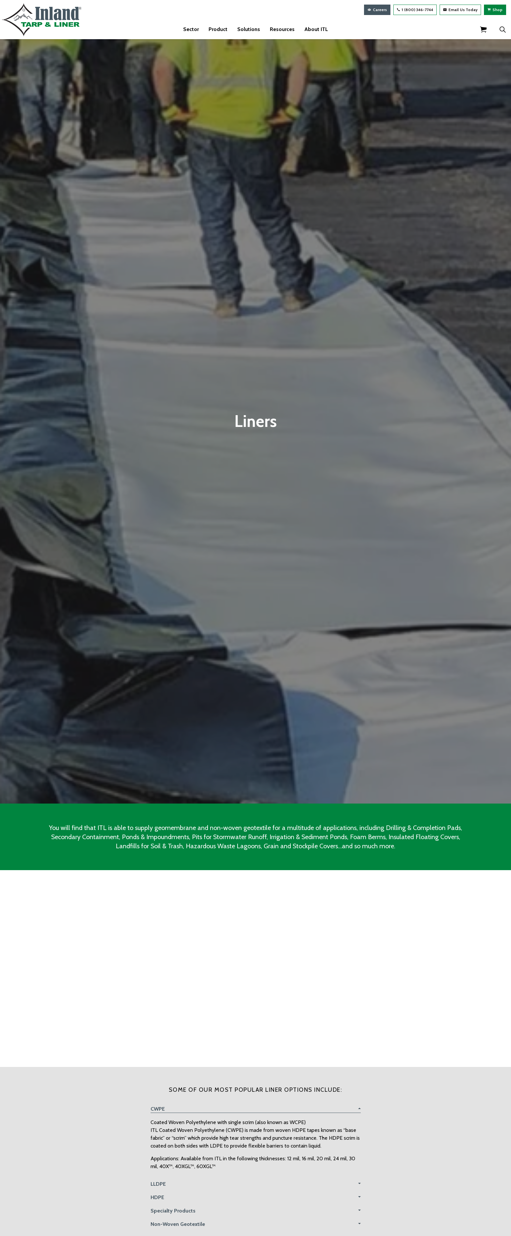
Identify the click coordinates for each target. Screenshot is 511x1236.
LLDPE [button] (158, 1184)
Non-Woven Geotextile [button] (178, 1224)
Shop (495, 10)
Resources (282, 29)
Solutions (248, 29)
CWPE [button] (158, 1109)
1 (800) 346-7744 (415, 10)
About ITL (316, 29)
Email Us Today (460, 10)
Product (218, 29)
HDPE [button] (157, 1197)
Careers (377, 10)
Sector (191, 29)
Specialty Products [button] (173, 1211)
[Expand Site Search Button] (502, 29)
